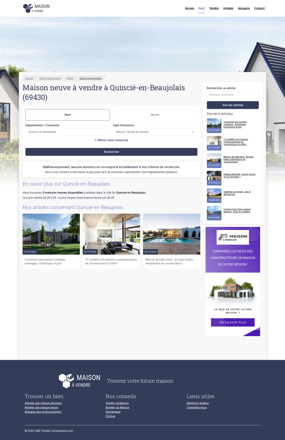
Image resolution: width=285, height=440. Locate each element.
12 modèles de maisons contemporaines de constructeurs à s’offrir (236, 142)
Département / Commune (42, 125)
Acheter (228, 8)
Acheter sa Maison (117, 407)
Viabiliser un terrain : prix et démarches (237, 193)
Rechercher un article (221, 88)
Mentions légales (198, 403)
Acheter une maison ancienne (43, 403)
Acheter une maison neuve (41, 407)
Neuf (201, 8)
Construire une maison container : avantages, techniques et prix (235, 124)
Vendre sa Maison (117, 403)
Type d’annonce (123, 125)
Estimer (110, 416)
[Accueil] (36, 8)
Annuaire (244, 8)
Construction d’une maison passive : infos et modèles (237, 210)
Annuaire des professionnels (43, 412)
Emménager (113, 412)
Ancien (189, 8)
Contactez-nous (197, 407)
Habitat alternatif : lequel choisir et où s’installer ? (240, 175)
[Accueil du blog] (63, 380)
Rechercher (111, 152)
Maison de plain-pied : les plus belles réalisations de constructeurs (239, 159)
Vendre (214, 8)
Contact (259, 8)
